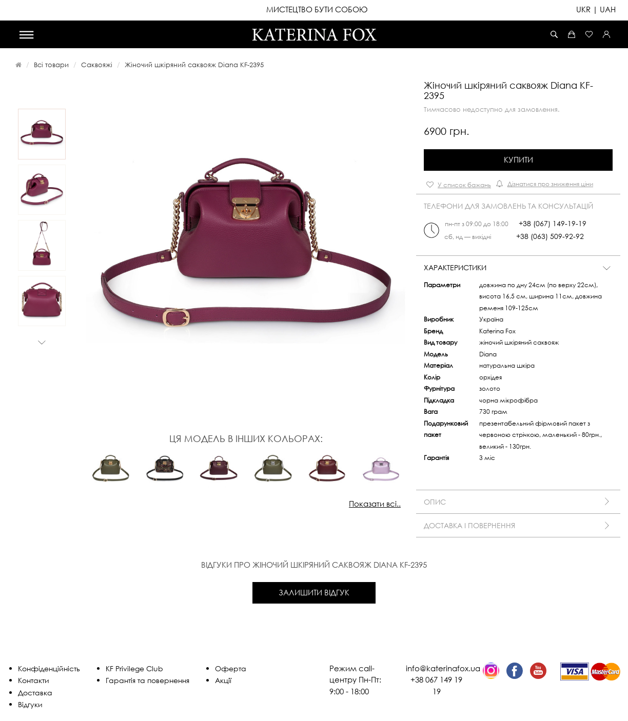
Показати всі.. (375, 503)
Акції (223, 680)
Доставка (35, 692)
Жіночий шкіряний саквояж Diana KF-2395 (194, 65)
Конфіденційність (49, 668)
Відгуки (30, 704)
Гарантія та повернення (147, 680)
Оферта (230, 668)
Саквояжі (96, 65)
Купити (518, 159)
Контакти (33, 680)
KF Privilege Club (134, 668)
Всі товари (51, 65)
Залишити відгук (314, 592)
